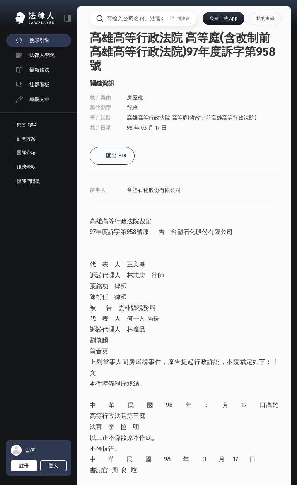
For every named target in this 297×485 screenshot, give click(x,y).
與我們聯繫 (28, 181)
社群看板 (39, 84)
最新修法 (39, 70)
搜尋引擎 (39, 40)
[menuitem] (38, 40)
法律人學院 (42, 55)
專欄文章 (39, 99)
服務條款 (26, 166)
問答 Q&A (27, 125)
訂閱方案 (26, 139)
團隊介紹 (26, 152)
